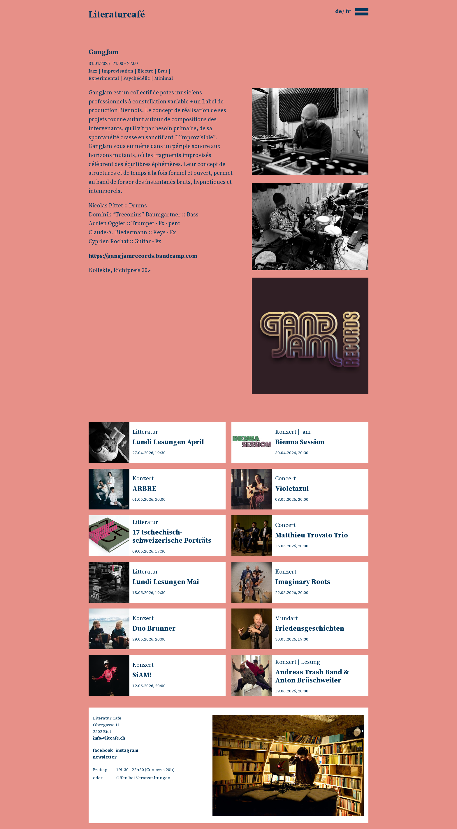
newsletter (105, 757)
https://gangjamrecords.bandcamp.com (143, 256)
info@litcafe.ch (109, 738)
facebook (103, 750)
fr (348, 11)
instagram (127, 750)
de (339, 11)
